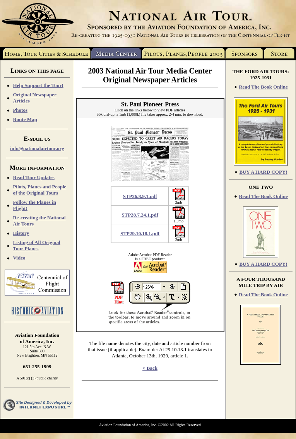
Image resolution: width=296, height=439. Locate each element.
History (21, 233)
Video (19, 258)
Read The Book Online (263, 87)
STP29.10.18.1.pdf (139, 233)
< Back (149, 368)
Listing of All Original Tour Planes (36, 245)
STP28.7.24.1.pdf (139, 215)
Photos (20, 110)
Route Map (25, 119)
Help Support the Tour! (38, 85)
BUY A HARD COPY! (263, 172)
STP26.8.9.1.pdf (140, 196)
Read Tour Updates (33, 177)
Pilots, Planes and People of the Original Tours (39, 190)
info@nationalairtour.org (37, 148)
